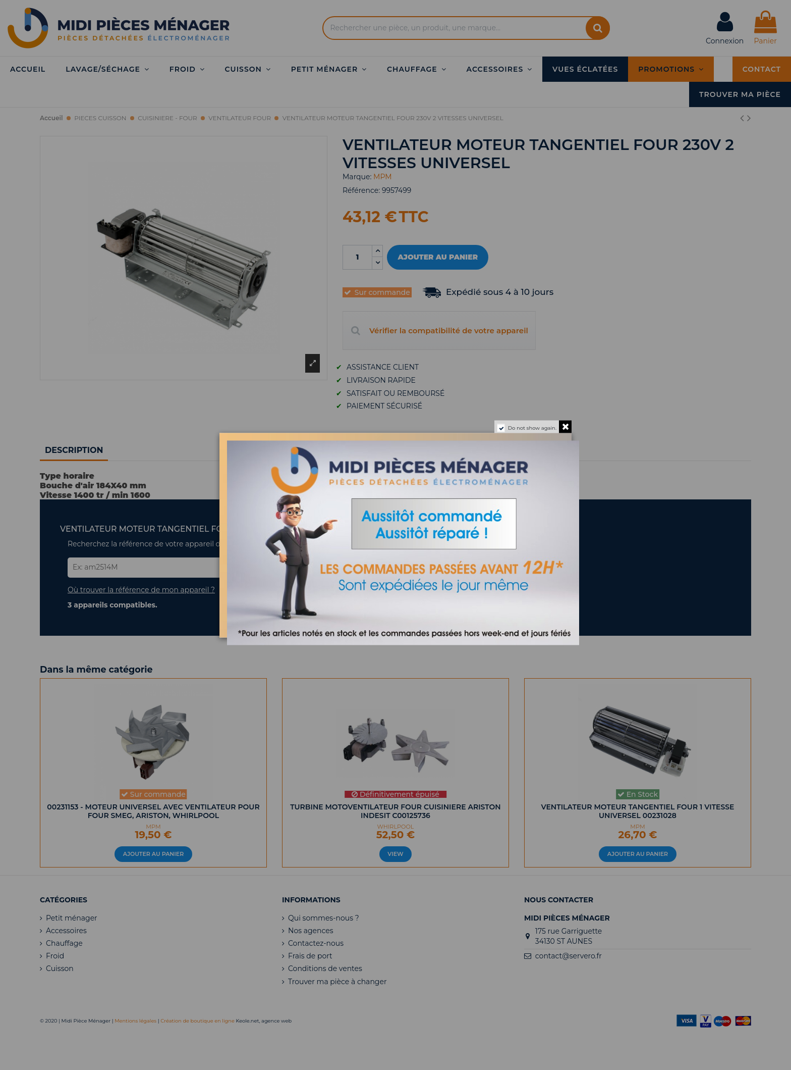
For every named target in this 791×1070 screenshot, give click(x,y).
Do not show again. (532, 427)
